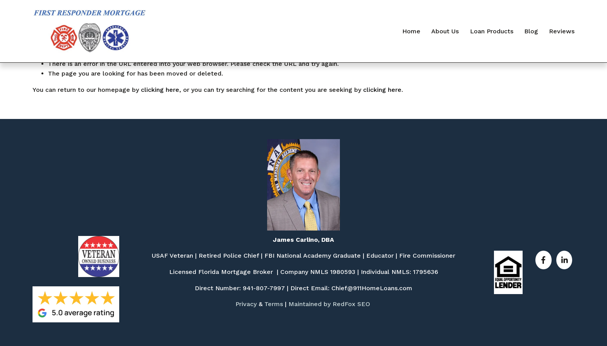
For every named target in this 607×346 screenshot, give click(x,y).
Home (411, 31)
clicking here (160, 89)
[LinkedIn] (564, 260)
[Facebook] (543, 260)
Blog (531, 31)
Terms (273, 304)
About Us (445, 31)
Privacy (246, 304)
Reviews (561, 31)
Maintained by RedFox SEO (329, 304)
